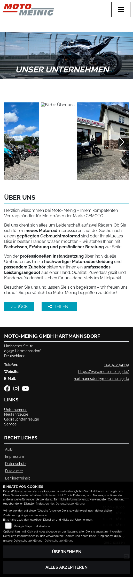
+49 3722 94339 (116, 364)
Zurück (19, 306)
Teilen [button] (58, 306)
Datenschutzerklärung (70, 503)
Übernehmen (66, 551)
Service (10, 424)
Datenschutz (15, 463)
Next (122, 142)
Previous (10, 142)
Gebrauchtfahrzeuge (21, 419)
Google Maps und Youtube (32, 526)
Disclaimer (14, 471)
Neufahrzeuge (16, 414)
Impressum (14, 456)
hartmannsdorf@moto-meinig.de (101, 378)
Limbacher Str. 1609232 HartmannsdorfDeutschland (22, 351)
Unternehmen (15, 409)
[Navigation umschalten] (120, 9)
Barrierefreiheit (17, 478)
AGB (8, 449)
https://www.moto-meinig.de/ (103, 371)
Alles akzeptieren (66, 567)
